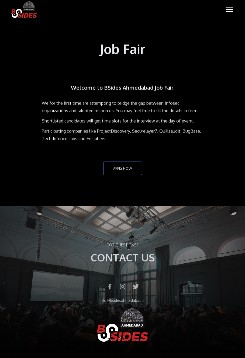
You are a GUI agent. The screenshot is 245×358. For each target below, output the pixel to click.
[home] (24, 9)
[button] (229, 9)
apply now (122, 169)
